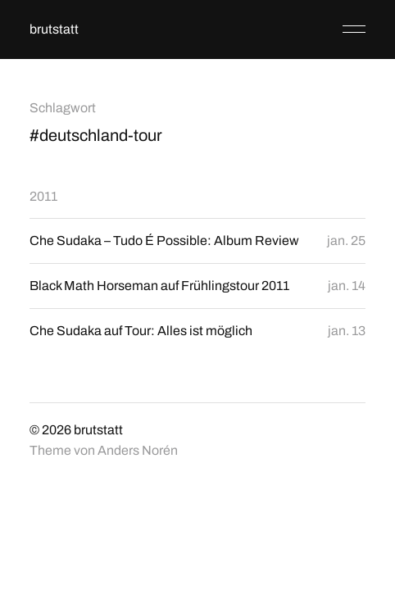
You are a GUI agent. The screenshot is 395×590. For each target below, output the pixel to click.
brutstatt (54, 29)
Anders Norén (138, 450)
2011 (43, 196)
